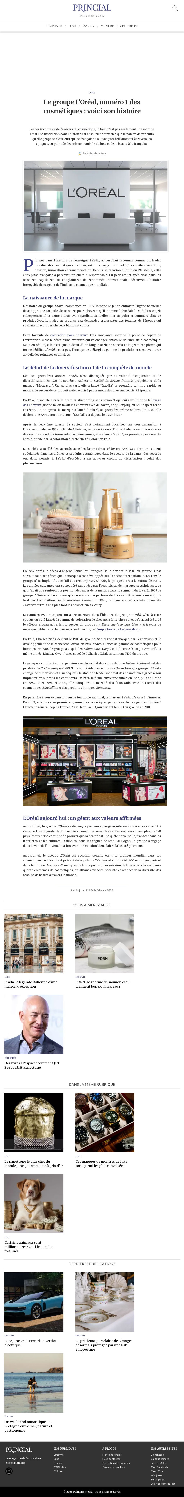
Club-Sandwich (159, 1467)
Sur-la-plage (157, 1479)
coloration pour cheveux (69, 335)
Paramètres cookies (113, 1467)
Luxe (72, 26)
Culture (107, 26)
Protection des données (116, 1462)
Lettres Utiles (159, 1462)
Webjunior (157, 1475)
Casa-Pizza (157, 1471)
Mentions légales (112, 1454)
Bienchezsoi (157, 1454)
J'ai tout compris (160, 1458)
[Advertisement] (92, 58)
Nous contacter (111, 1458)
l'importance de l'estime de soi (118, 629)
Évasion (88, 26)
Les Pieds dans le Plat (163, 1483)
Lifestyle (54, 26)
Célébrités (128, 26)
